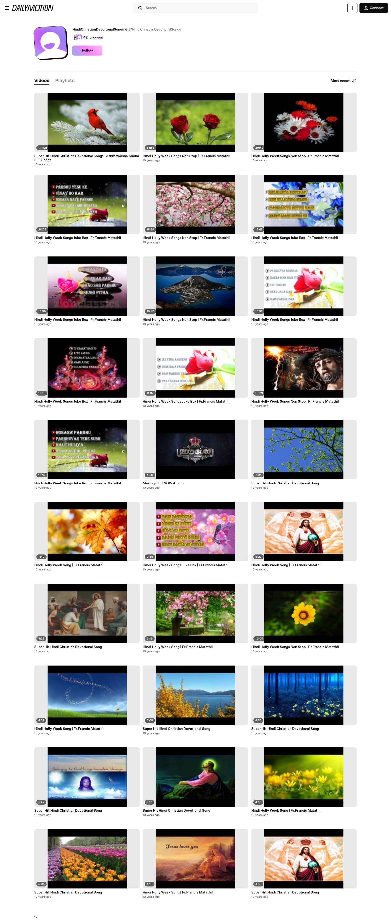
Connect (374, 8)
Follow (87, 50)
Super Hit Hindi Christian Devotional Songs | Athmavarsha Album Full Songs (86, 158)
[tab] (41, 81)
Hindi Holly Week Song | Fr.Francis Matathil (69, 565)
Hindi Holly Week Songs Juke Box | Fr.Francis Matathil (77, 238)
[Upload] (352, 8)
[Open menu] (7, 8)
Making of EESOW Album (163, 483)
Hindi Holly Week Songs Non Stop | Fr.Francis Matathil (186, 156)
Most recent (344, 80)
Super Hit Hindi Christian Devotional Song (68, 647)
